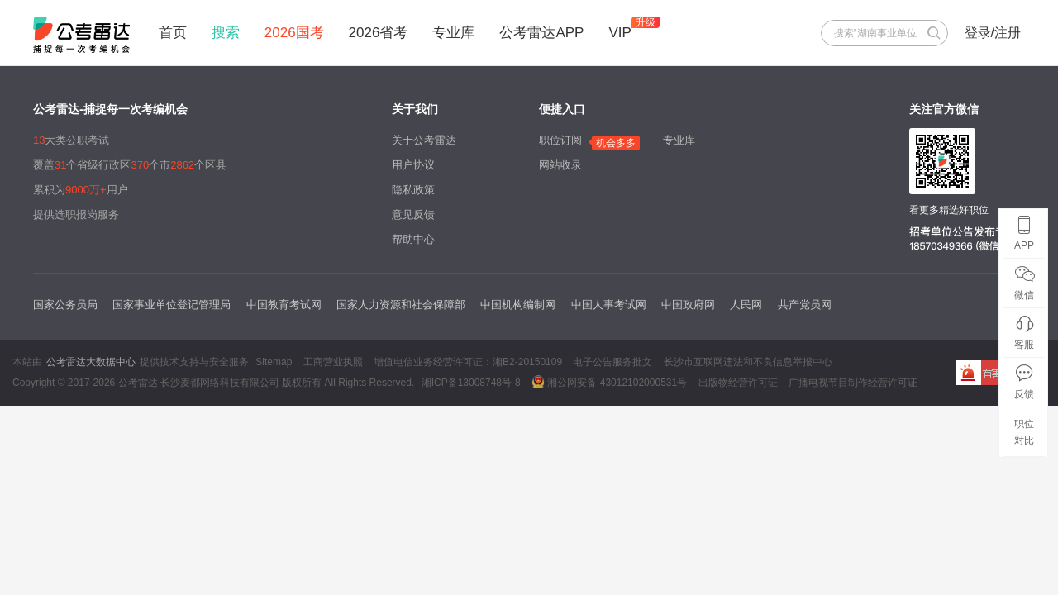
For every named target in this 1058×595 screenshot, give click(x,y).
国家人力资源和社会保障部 (400, 304)
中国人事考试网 (608, 304)
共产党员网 (805, 304)
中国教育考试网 (284, 304)
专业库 (453, 32)
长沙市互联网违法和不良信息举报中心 (748, 362)
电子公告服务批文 (612, 362)
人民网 (746, 304)
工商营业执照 (333, 362)
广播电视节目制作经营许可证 (853, 382)
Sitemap (273, 362)
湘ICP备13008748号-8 (471, 382)
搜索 (226, 32)
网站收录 (560, 165)
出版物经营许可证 (738, 382)
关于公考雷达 (424, 140)
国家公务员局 (65, 304)
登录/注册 (993, 33)
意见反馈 (413, 214)
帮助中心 (413, 239)
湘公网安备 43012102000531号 (609, 381)
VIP (619, 32)
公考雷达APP (541, 32)
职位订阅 (560, 140)
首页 (173, 32)
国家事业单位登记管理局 (171, 304)
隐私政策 (413, 189)
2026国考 (294, 32)
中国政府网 (688, 304)
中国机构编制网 (517, 304)
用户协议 (413, 165)
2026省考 (378, 32)
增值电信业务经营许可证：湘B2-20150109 (468, 362)
